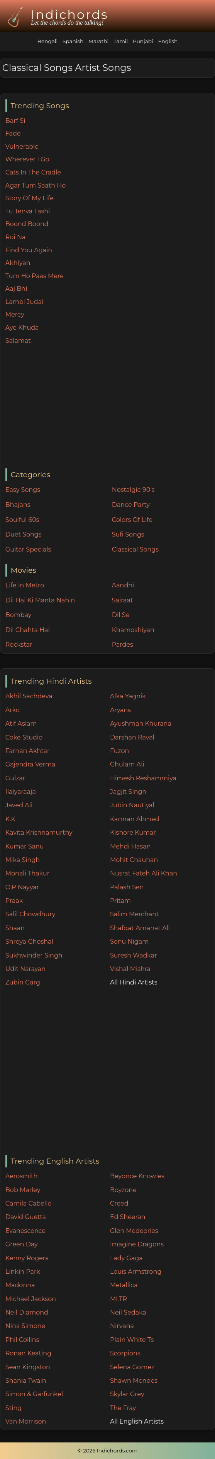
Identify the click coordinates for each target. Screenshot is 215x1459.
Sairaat (122, 600)
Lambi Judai (24, 301)
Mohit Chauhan (134, 860)
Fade (13, 133)
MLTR (118, 1299)
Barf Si (15, 120)
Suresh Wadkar (133, 955)
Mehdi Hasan (130, 846)
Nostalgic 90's (133, 489)
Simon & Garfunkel (34, 1394)
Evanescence (25, 1230)
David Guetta (25, 1217)
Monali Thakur (27, 873)
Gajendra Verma (30, 764)
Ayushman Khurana (140, 723)
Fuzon (119, 751)
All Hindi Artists (133, 982)
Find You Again (28, 250)
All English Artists (137, 1421)
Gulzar (15, 778)
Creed (119, 1203)
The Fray (123, 1408)
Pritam (120, 900)
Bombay (18, 615)
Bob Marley (23, 1190)
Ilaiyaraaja (20, 791)
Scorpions (125, 1353)
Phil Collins (22, 1339)
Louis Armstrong (135, 1271)
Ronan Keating (28, 1353)
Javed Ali (19, 805)
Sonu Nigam (129, 941)
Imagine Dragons (137, 1244)
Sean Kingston (27, 1367)
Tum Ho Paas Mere (34, 276)
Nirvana (122, 1326)
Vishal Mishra (130, 969)
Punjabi (143, 41)
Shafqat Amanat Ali (140, 928)
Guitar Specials (28, 549)
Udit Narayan (25, 969)
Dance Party (131, 504)
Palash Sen (127, 887)
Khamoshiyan (133, 630)
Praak (14, 900)
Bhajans (17, 504)
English (168, 41)
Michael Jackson (30, 1299)
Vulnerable (22, 146)
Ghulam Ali (127, 764)
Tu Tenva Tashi (27, 211)
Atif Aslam (21, 723)
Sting (13, 1408)
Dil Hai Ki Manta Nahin (40, 600)
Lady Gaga (126, 1258)
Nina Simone (25, 1326)
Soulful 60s (22, 519)
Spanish (73, 41)
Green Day (21, 1244)
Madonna (20, 1285)
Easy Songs (22, 489)
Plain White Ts (132, 1339)
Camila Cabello (28, 1203)
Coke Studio (23, 737)
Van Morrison (25, 1421)
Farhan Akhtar (27, 751)
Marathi (98, 41)
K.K (10, 819)
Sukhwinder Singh (34, 955)
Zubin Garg (22, 982)
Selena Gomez (132, 1367)
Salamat (18, 340)
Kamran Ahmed (134, 819)
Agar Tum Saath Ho (35, 185)
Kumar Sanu (24, 846)
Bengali (47, 41)
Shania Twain (25, 1380)
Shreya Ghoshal (29, 941)
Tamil (120, 41)
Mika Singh (22, 860)
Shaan (15, 928)
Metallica (124, 1285)
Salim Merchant (134, 914)
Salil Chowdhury (30, 914)
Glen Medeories (134, 1230)
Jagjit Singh (128, 791)
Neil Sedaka (128, 1312)
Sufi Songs (128, 534)
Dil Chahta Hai (27, 630)
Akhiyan (17, 263)
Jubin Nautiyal (132, 805)
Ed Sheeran (128, 1217)
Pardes (122, 644)
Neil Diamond (26, 1312)
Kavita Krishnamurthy (39, 832)
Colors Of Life (132, 519)
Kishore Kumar (133, 832)
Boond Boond (27, 224)
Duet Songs (23, 534)
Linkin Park (22, 1271)
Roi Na (15, 237)
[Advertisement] (110, 407)
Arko (12, 710)
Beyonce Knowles (137, 1176)
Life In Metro (24, 585)
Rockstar (18, 644)
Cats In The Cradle (33, 172)
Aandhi (123, 585)
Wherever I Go (27, 159)
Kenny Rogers (26, 1258)
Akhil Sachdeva (28, 696)
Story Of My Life (29, 198)
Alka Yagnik (128, 696)
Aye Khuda (22, 327)
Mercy (14, 314)
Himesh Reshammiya (143, 778)
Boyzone (123, 1190)
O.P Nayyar (22, 887)
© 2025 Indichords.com (108, 1450)
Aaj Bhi (16, 288)
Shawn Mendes (133, 1380)
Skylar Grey (127, 1394)
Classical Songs (135, 549)
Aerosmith (21, 1176)
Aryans (120, 710)
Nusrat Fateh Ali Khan (143, 873)
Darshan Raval (132, 737)
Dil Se (121, 615)
